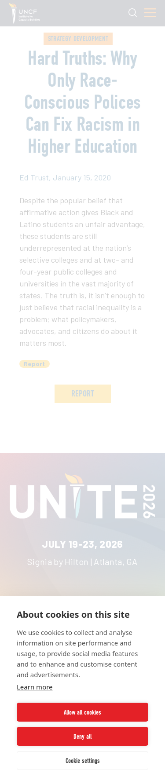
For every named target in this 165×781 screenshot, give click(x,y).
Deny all (82, 737)
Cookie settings (83, 761)
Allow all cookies (82, 712)
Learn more (35, 686)
